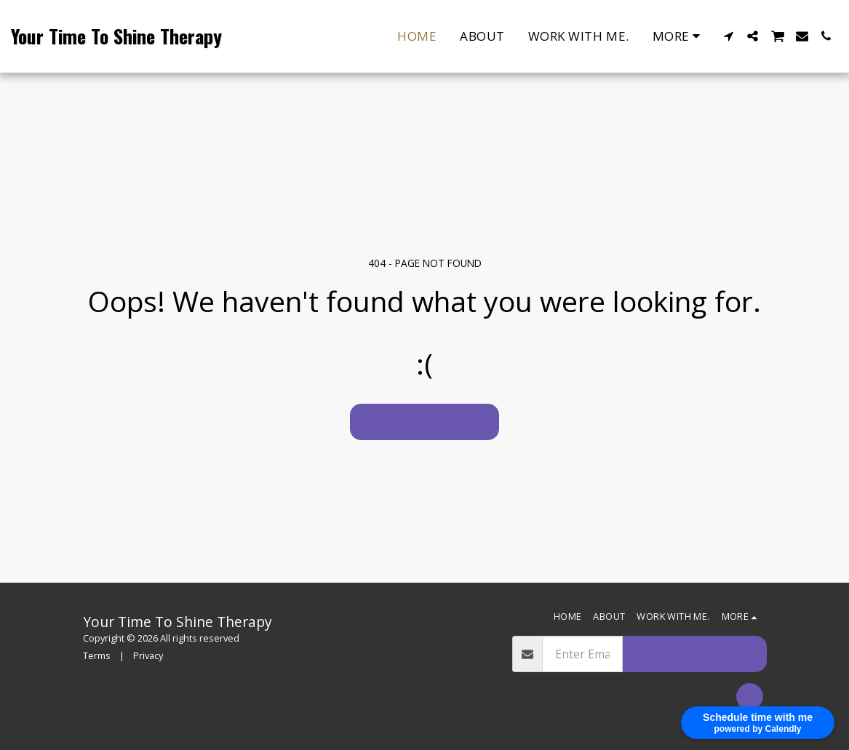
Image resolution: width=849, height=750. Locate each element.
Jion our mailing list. (694, 654)
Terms (97, 655)
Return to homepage (425, 422)
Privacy (148, 655)
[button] (728, 36)
